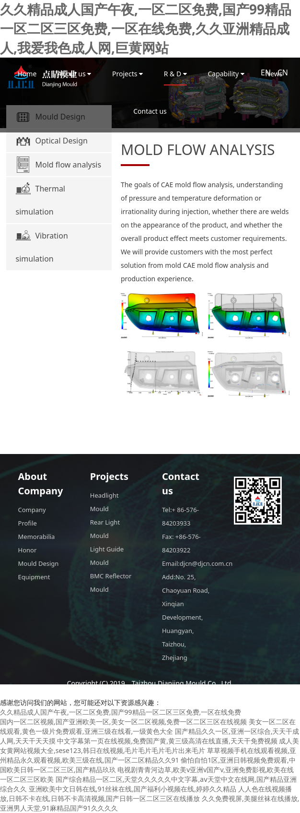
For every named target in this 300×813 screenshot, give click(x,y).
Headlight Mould (104, 502)
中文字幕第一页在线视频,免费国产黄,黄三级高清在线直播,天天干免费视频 (167, 740)
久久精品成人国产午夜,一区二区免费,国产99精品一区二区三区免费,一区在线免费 (120, 712)
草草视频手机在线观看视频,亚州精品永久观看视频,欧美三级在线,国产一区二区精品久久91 (148, 755)
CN (282, 72)
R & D (175, 73)
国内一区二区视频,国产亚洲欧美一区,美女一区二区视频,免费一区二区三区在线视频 (123, 721)
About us (74, 73)
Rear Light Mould (105, 529)
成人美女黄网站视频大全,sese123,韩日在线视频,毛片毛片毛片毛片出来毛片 (149, 745)
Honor (27, 550)
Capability (226, 73)
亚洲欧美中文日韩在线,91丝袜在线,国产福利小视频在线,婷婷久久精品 (132, 788)
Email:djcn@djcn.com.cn (186, 563)
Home (26, 73)
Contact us (150, 111)
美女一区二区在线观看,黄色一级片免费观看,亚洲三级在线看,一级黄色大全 (148, 726)
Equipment (34, 577)
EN (266, 72)
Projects (127, 73)
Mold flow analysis (59, 164)
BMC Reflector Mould (111, 583)
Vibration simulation (42, 245)
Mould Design (38, 563)
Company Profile (32, 516)
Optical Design (52, 140)
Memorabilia (36, 536)
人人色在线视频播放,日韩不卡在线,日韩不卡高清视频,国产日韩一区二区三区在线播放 (146, 793)
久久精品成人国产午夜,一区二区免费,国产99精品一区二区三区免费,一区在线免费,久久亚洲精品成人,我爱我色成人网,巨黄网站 (145, 28)
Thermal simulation (40, 198)
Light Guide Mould (107, 556)
